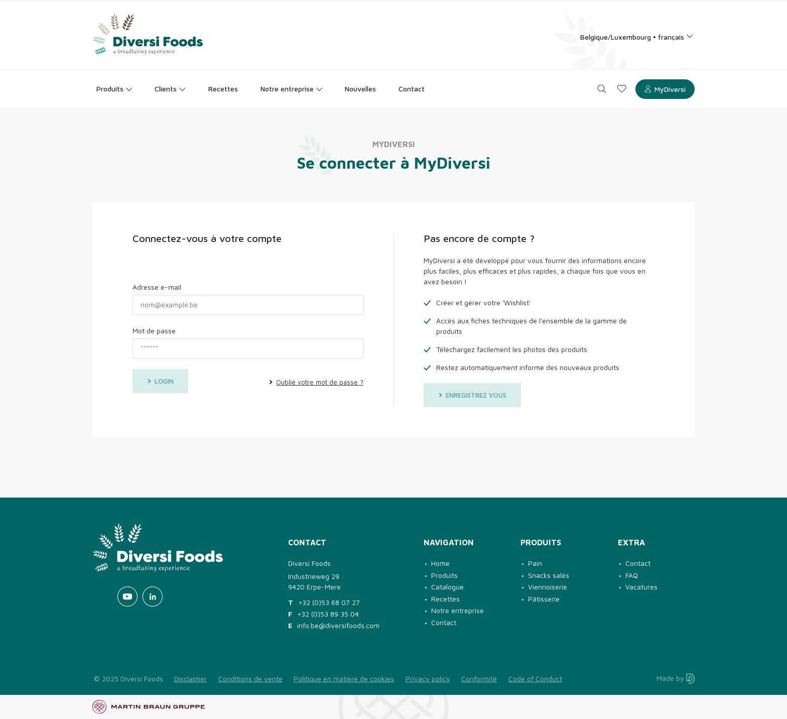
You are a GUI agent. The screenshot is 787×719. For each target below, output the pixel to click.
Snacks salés (548, 575)
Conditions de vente (250, 678)
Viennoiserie (547, 586)
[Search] (602, 89)
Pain (535, 563)
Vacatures (641, 586)
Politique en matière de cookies (344, 678)
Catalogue (447, 586)
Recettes (445, 598)
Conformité (479, 678)
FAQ (631, 575)
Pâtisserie (544, 598)
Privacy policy (428, 678)
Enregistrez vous (472, 395)
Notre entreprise (457, 610)
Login (160, 381)
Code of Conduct (535, 678)
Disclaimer (190, 678)
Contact (443, 622)
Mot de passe (154, 330)
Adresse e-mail (157, 287)
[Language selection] (637, 36)
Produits (444, 575)
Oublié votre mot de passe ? (316, 382)
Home (440, 563)
